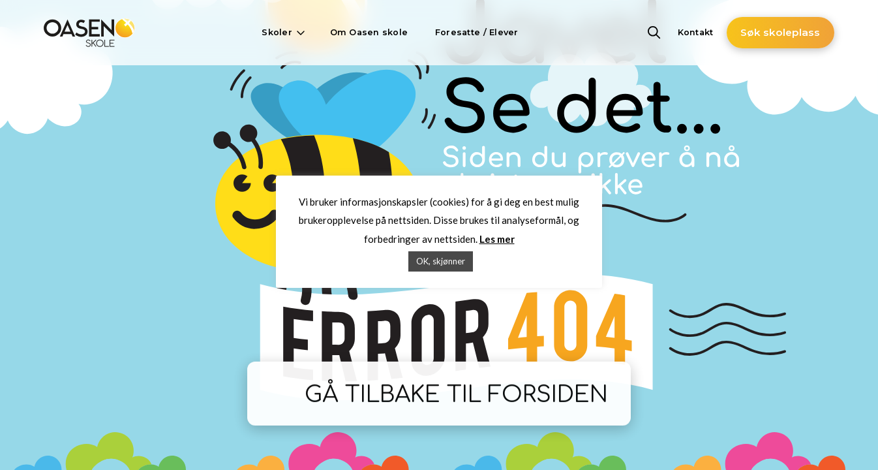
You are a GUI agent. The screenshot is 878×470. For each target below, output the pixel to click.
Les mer (497, 239)
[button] (281, 32)
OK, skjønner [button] (440, 261)
